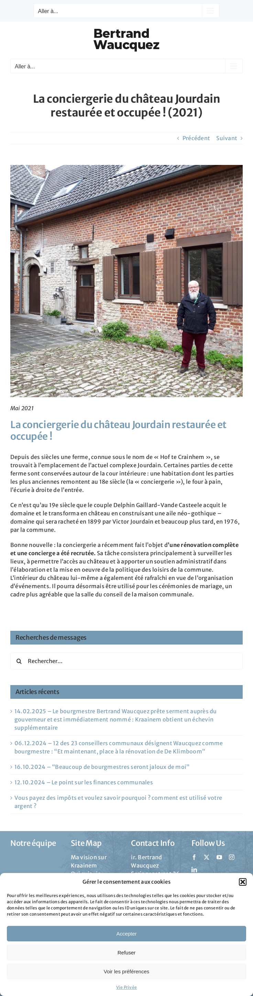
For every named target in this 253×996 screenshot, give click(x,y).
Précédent (196, 138)
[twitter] (206, 857)
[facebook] (194, 857)
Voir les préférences (127, 971)
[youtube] (219, 857)
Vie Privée (126, 987)
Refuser (127, 952)
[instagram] (231, 857)
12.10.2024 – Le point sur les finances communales (83, 782)
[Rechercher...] (126, 661)
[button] (242, 882)
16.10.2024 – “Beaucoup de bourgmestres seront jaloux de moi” (101, 766)
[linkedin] (194, 869)
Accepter (126, 934)
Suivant (226, 138)
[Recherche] (19, 661)
